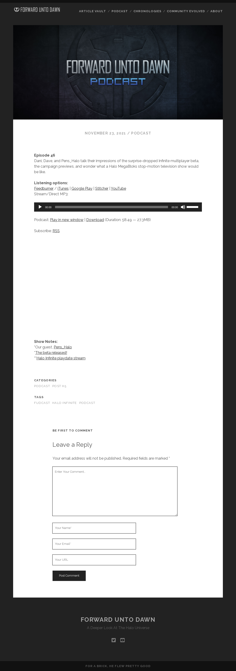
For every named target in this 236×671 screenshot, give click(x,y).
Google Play (81, 188)
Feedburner (43, 188)
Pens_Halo (63, 347)
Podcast (120, 11)
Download (95, 220)
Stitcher (101, 188)
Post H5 (59, 386)
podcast (87, 403)
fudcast (42, 403)
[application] (118, 207)
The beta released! (51, 352)
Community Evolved (186, 11)
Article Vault (92, 11)
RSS (56, 231)
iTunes (63, 188)
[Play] (40, 207)
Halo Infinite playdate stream (61, 358)
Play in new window (66, 220)
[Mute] (183, 207)
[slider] (111, 207)
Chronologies (147, 11)
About (216, 11)
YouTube (118, 188)
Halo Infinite (64, 403)
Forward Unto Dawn (118, 619)
